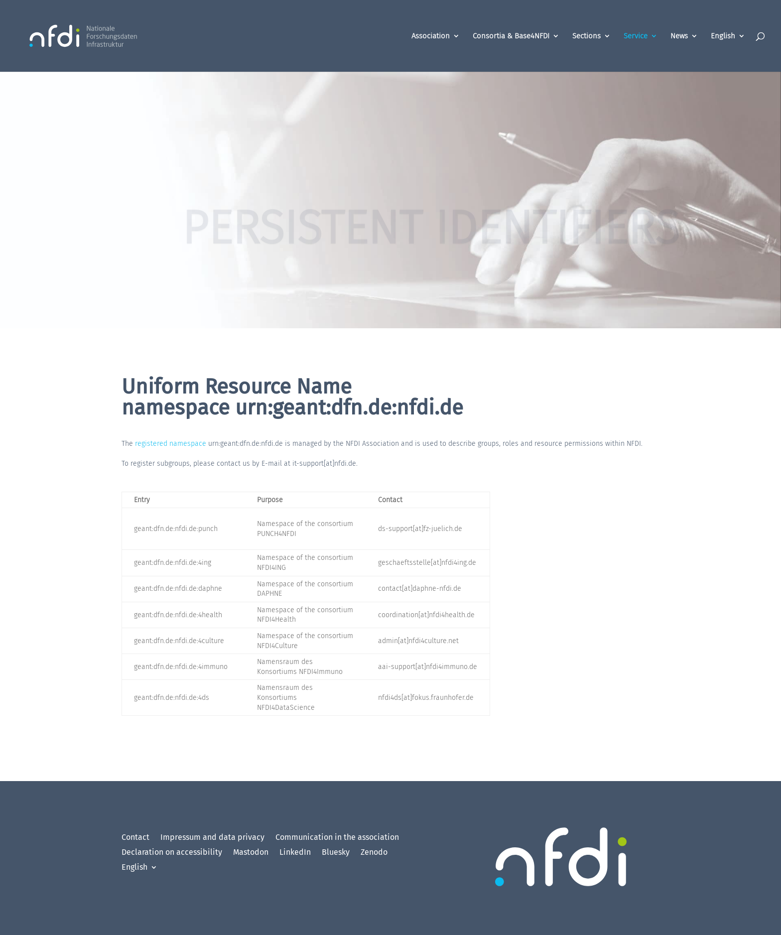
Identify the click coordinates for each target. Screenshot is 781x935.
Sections (586, 36)
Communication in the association (337, 838)
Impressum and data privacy (212, 838)
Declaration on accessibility (172, 853)
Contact (135, 838)
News (679, 36)
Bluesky (336, 853)
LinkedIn (295, 853)
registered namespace (170, 443)
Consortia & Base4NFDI (511, 36)
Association (430, 36)
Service (636, 36)
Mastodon (250, 853)
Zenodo (374, 853)
